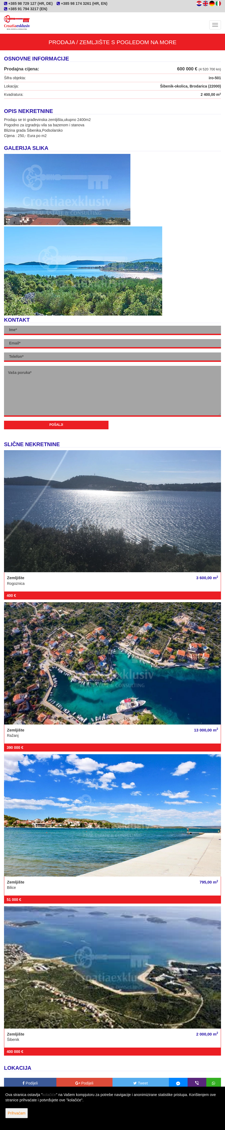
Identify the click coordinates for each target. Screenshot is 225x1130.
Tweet (140, 1083)
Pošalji (56, 425)
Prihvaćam (16, 1113)
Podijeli (30, 1083)
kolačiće (49, 1095)
